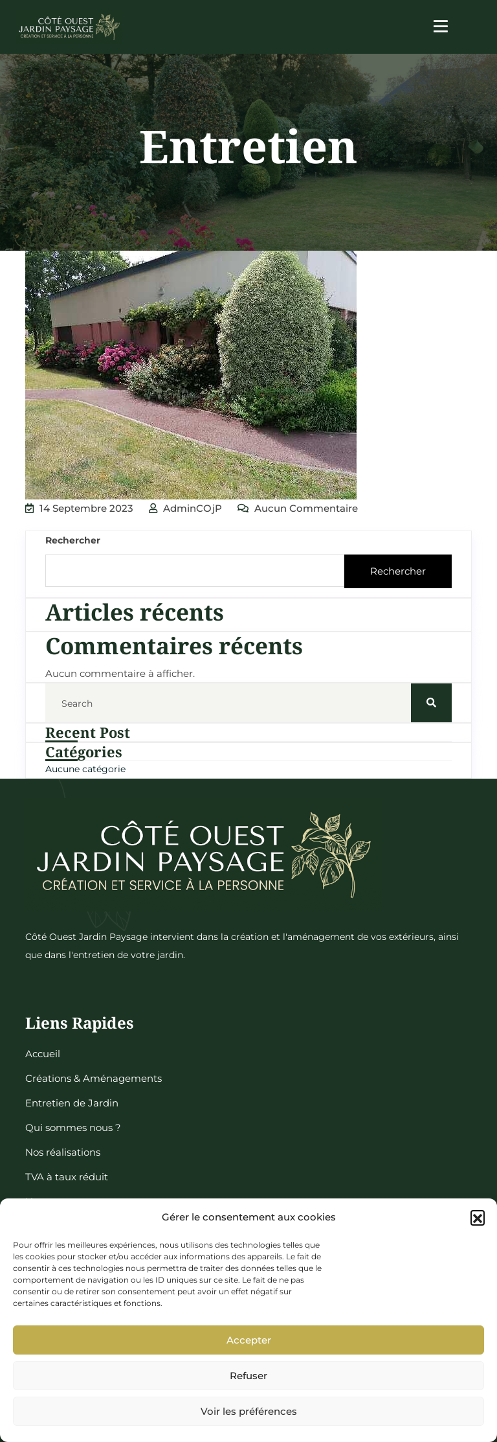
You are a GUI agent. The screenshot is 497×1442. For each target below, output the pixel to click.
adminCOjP (185, 508)
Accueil (42, 1053)
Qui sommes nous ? (73, 1127)
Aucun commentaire (297, 508)
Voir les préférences (249, 1411)
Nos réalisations (62, 1152)
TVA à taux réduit (66, 1177)
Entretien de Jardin (71, 1103)
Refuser (248, 1375)
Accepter (248, 1340)
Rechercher (72, 540)
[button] (477, 1217)
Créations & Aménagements (93, 1078)
